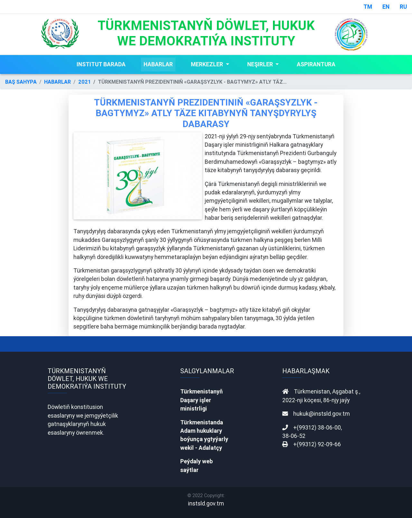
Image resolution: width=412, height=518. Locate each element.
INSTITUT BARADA (101, 64)
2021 (84, 82)
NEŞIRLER (260, 64)
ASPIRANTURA (316, 64)
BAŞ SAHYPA (21, 82)
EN (385, 6)
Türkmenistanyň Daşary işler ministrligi (201, 400)
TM (367, 6)
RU (403, 6)
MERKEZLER (207, 64)
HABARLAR (158, 64)
